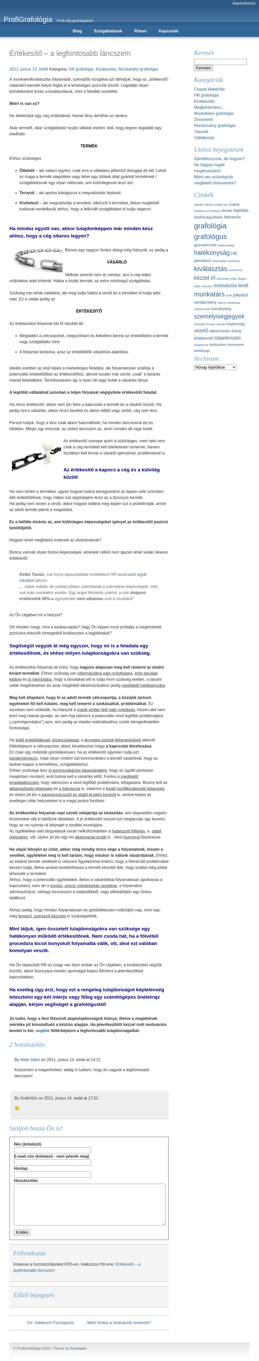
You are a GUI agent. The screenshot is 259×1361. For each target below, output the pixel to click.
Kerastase (78, 1348)
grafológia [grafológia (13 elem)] (210, 226)
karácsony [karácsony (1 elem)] (234, 260)
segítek (43, 1030)
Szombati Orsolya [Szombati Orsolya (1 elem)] (204, 324)
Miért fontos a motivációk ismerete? (119, 1323)
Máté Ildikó (30, 1060)
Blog (77, 31)
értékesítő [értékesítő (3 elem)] (203, 338)
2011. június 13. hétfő (28, 69)
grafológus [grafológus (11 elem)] (210, 236)
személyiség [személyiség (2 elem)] (221, 309)
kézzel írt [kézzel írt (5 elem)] (204, 278)
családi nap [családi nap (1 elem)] (220, 204)
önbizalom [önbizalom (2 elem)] (217, 345)
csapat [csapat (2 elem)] (234, 204)
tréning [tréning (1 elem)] (221, 324)
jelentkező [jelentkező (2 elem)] (202, 261)
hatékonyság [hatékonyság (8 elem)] (212, 252)
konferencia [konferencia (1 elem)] (235, 270)
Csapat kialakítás (209, 89)
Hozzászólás (26, 1180)
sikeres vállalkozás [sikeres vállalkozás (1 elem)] (229, 302)
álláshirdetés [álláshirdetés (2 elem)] (220, 331)
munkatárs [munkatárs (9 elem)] (209, 294)
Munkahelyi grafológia (138, 69)
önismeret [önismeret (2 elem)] (235, 345)
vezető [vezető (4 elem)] (201, 330)
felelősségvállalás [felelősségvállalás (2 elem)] (208, 217)
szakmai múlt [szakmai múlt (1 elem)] (202, 309)
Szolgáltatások (108, 31)
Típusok (201, 131)
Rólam (140, 31)
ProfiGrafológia (28, 19)
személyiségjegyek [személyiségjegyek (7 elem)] (219, 316)
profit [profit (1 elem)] (229, 295)
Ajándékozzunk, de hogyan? (219, 159)
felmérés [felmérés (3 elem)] (232, 216)
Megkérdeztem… (209, 107)
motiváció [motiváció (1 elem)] (206, 286)
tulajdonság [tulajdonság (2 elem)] (235, 324)
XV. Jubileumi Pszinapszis (50, 1323)
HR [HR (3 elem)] (234, 253)
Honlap (21, 1168)
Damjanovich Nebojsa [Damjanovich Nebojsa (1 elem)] (207, 210)
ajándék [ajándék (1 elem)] (198, 204)
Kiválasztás (106, 69)
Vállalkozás (204, 138)
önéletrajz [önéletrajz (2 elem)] (202, 351)
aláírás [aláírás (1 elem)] (209, 204)
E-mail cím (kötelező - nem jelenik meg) (51, 1156)
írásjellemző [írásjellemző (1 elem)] (201, 344)
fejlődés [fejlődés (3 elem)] (240, 210)
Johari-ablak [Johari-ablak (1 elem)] (219, 260)
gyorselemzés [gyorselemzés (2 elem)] (205, 245)
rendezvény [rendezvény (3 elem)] (205, 302)
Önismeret (203, 119)
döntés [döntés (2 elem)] (226, 211)
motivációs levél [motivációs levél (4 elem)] (231, 285)
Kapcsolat (168, 31)
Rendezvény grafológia (214, 125)
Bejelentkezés (244, 3)
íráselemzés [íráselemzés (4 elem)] (227, 338)
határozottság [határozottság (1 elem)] (226, 245)
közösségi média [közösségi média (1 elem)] (226, 278)
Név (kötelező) (27, 1144)
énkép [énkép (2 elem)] (236, 331)
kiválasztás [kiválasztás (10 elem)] (210, 269)
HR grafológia (81, 69)
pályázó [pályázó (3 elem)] (240, 294)
